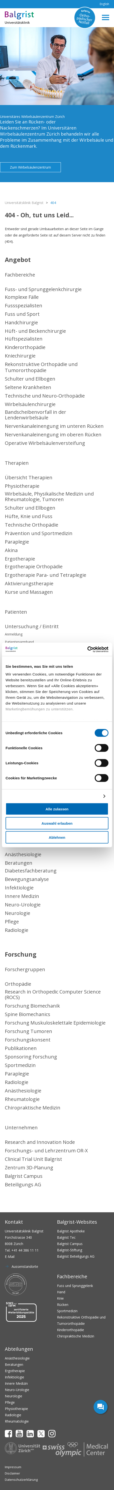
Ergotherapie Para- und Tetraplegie (45, 575)
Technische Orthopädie (31, 525)
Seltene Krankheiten (28, 387)
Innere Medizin (22, 896)
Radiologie (16, 930)
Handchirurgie (21, 322)
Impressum (13, 1467)
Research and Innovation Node (40, 1142)
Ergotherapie (20, 558)
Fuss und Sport (22, 314)
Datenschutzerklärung (21, 1479)
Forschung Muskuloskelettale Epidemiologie (55, 1023)
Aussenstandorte (25, 1266)
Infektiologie (19, 887)
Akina (11, 550)
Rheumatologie (22, 1099)
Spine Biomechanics (27, 1014)
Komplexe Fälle (22, 297)
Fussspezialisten (23, 305)
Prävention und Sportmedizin (38, 533)
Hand (61, 1292)
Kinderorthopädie (25, 347)
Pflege (12, 921)
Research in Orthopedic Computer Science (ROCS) (53, 994)
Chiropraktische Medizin (32, 1107)
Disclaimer (12, 1473)
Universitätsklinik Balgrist (24, 202)
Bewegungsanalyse (27, 879)
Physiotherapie (22, 486)
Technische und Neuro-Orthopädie (45, 395)
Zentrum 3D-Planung (29, 1167)
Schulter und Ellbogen (30, 378)
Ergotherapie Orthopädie (34, 566)
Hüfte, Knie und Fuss (28, 516)
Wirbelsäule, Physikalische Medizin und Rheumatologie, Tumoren (49, 496)
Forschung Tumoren (28, 1031)
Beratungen (18, 863)
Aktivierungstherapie (29, 583)
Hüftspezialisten (24, 339)
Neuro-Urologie (23, 904)
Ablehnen (57, 837)
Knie (60, 1298)
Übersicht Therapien (28, 477)
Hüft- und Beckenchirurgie (35, 331)
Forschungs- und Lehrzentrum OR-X (46, 1150)
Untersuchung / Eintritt (32, 626)
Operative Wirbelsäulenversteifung (45, 443)
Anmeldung (13, 634)
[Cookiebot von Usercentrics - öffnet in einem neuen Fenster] (87, 649)
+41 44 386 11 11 (25, 1250)
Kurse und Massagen (29, 592)
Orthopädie (18, 984)
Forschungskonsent (27, 1039)
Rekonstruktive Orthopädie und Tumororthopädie (41, 367)
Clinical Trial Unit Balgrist (33, 1159)
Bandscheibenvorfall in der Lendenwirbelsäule (35, 414)
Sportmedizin (20, 1065)
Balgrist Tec (66, 1237)
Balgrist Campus (24, 1176)
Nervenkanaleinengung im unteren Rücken (54, 426)
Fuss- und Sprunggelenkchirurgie (43, 289)
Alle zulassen (56, 809)
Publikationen (21, 1048)
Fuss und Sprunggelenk (75, 1285)
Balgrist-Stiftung (69, 1250)
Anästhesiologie (23, 854)
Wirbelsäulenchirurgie (30, 404)
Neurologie (17, 913)
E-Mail (9, 1256)
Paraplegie (17, 542)
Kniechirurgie (20, 355)
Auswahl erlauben (57, 823)
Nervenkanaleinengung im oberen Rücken (53, 434)
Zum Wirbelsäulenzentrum (30, 167)
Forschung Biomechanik (32, 1006)
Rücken (62, 1304)
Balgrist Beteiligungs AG (75, 1256)
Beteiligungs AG (23, 1184)
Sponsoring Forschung (31, 1056)
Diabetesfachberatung (31, 870)
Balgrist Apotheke (71, 1231)
